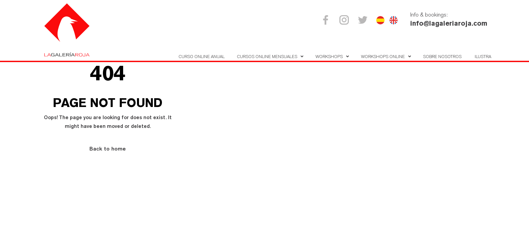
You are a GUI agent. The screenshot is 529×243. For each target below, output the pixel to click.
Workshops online (383, 56)
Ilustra (483, 56)
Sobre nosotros (442, 56)
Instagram (345, 20)
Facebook (327, 20)
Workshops (329, 56)
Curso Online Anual (201, 56)
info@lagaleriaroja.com (448, 23)
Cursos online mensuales (267, 56)
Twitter (364, 20)
